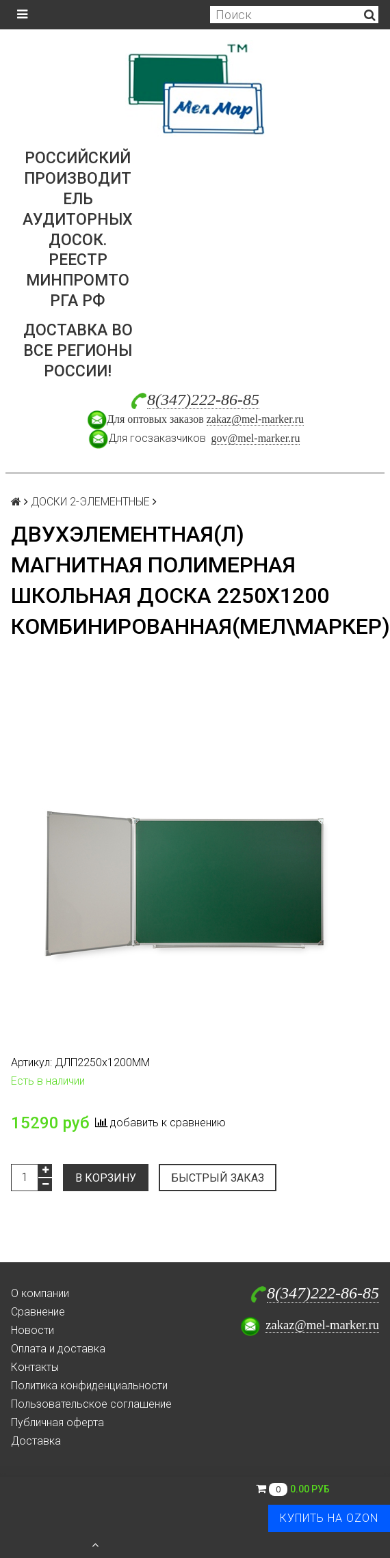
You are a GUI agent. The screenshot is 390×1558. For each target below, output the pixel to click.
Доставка (36, 1440)
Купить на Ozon (329, 1518)
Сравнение (38, 1311)
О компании (40, 1293)
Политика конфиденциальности (89, 1385)
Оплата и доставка (58, 1348)
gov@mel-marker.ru (255, 438)
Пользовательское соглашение (91, 1403)
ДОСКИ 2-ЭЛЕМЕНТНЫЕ (90, 501)
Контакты (35, 1367)
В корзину (105, 1177)
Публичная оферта (57, 1422)
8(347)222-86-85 (203, 399)
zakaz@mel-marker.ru (255, 419)
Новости (32, 1330)
